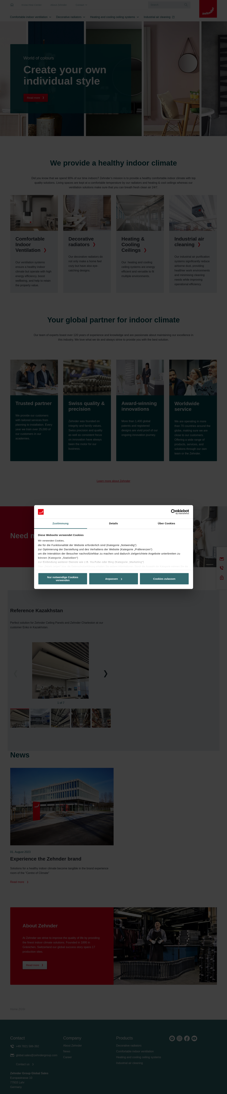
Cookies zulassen (164, 578)
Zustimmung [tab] (60, 523)
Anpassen (113, 578)
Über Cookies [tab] (166, 523)
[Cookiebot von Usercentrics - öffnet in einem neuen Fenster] (173, 511)
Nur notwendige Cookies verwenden (62, 579)
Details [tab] (113, 523)
